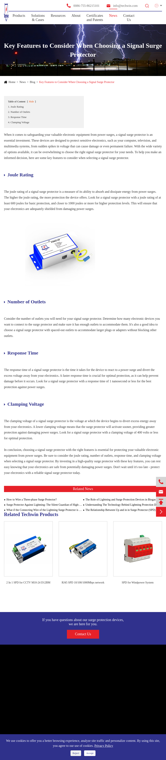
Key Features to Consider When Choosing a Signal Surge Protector (76, 82)
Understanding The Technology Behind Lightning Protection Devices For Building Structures (123, 504)
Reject (76, 753)
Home (12, 82)
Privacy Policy (103, 745)
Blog (32, 82)
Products (19, 16)
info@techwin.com (122, 5)
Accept (89, 753)
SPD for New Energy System (24, 682)
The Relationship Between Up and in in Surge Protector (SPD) (120, 509)
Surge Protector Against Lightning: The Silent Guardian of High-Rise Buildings (44, 504)
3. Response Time (17, 117)
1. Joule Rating (16, 106)
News (113, 16)
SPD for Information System (23, 689)
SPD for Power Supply (20, 675)
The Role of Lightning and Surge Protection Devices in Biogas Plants (123, 499)
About (76, 16)
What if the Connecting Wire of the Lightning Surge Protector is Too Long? (44, 509)
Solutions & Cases (38, 18)
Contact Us (128, 18)
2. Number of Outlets (19, 111)
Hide (31, 101)
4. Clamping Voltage (18, 122)
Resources (58, 16)
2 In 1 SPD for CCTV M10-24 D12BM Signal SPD (28, 583)
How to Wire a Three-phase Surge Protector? (31, 499)
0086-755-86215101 (82, 5)
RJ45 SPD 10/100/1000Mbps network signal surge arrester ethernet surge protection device (83, 583)
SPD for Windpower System (138, 582)
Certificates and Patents (94, 18)
